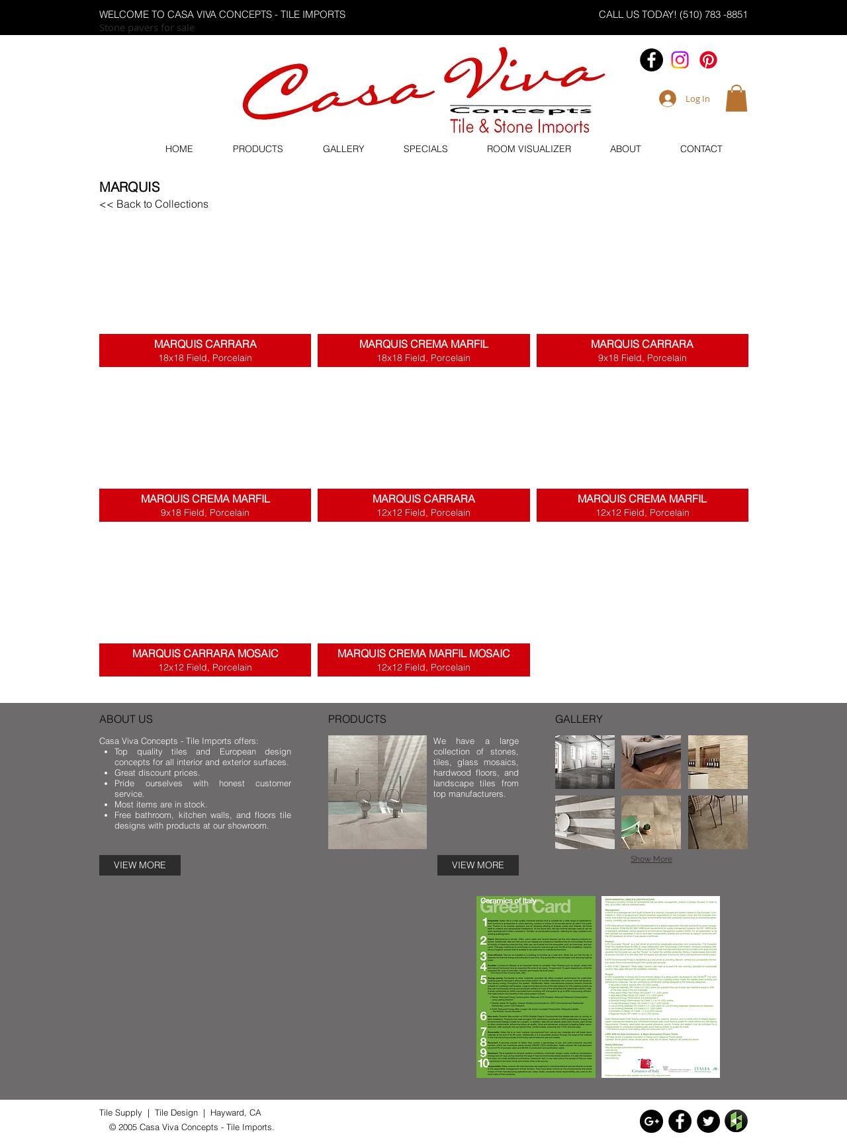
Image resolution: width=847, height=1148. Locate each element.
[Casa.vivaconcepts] (679, 59)
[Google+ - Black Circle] (651, 1121)
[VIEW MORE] (140, 865)
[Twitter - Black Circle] (708, 1121)
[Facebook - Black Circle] (651, 59)
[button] (736, 98)
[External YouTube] (288, 988)
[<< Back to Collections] (153, 203)
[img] (585, 762)
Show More (651, 859)
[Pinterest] (708, 59)
